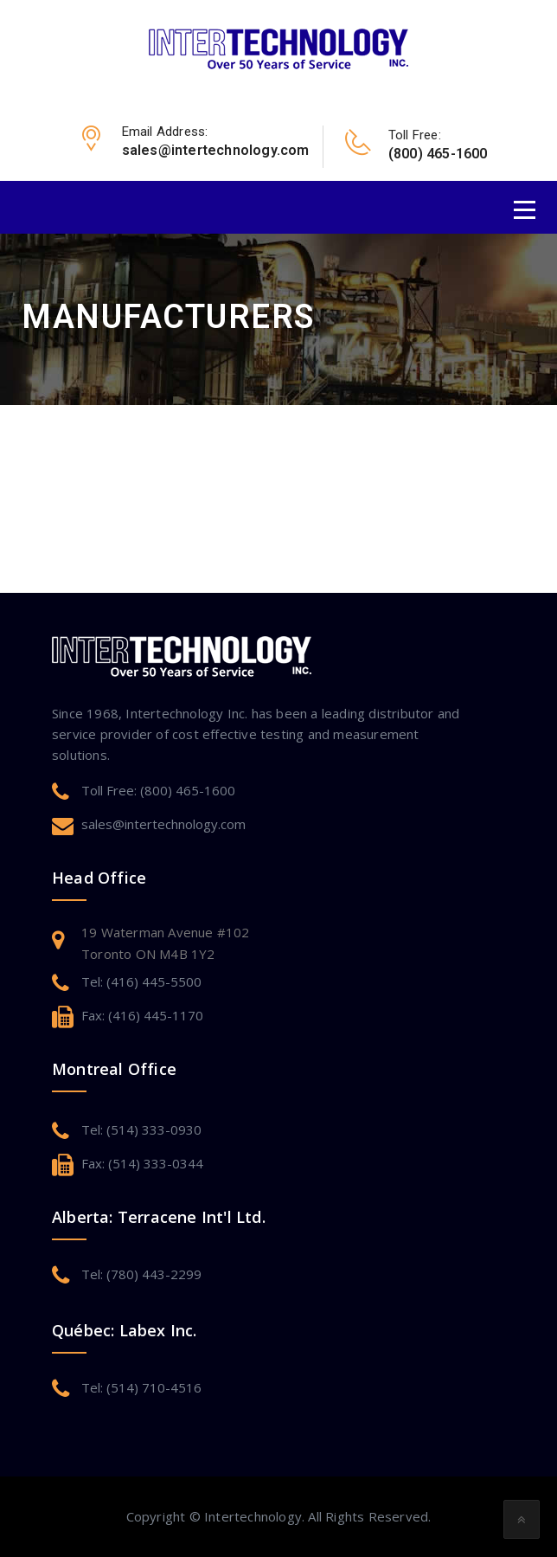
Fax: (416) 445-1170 (142, 1015)
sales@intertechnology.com (163, 824)
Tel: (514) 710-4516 (141, 1387)
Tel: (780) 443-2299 (141, 1274)
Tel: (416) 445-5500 (141, 981)
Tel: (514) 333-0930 (141, 1129)
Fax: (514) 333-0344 (142, 1163)
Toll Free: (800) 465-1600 (158, 790)
